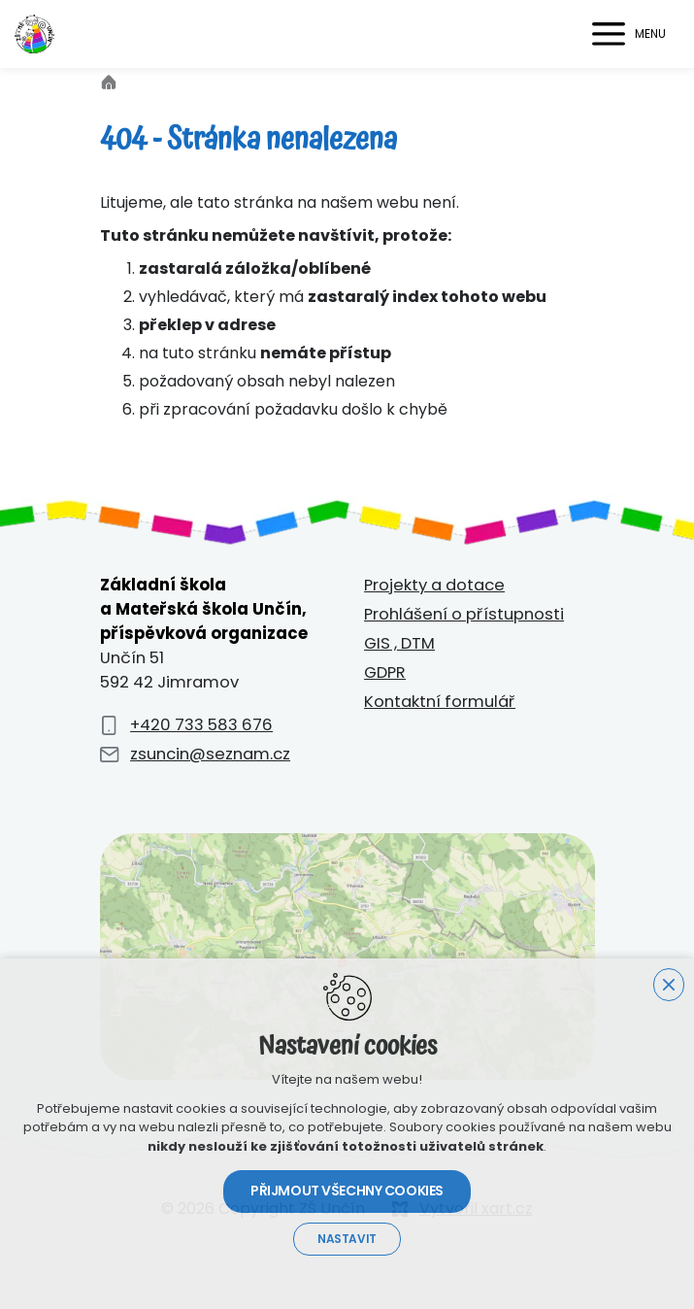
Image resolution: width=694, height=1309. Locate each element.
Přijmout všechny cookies (347, 1190)
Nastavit (347, 1239)
